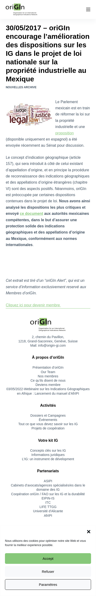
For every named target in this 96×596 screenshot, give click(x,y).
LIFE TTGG (47, 507)
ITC (48, 502)
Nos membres (48, 376)
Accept (48, 558)
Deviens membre (48, 385)
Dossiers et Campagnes (48, 415)
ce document (31, 214)
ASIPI (48, 481)
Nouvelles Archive (21, 87)
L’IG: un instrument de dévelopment (48, 459)
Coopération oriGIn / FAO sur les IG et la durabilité (48, 494)
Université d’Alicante (48, 511)
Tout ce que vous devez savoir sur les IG (48, 424)
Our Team (48, 372)
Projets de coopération (47, 428)
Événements (48, 420)
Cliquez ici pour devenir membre (33, 305)
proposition (64, 133)
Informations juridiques (48, 455)
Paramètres (48, 585)
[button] (88, 531)
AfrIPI (48, 515)
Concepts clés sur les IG (48, 450)
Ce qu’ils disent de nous (48, 380)
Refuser (48, 572)
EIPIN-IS (48, 498)
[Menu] (88, 9)
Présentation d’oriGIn (48, 367)
